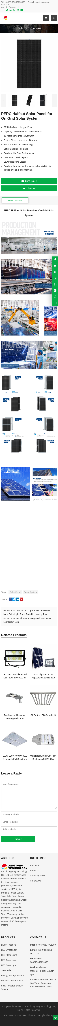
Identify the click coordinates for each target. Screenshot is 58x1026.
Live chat (29, 188)
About (4, 7)
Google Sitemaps (46, 1015)
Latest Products (8, 945)
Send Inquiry (29, 181)
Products (34, 870)
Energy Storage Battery (12, 975)
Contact (12, 7)
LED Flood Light (9, 955)
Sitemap (32, 1015)
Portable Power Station (12, 980)
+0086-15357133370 (15, 2)
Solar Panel (15, 592)
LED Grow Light (9, 960)
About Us (34, 865)
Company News (37, 875)
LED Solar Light (8, 965)
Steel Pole (6, 970)
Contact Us (35, 880)
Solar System (30, 592)
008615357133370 (39, 962)
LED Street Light (9, 950)
